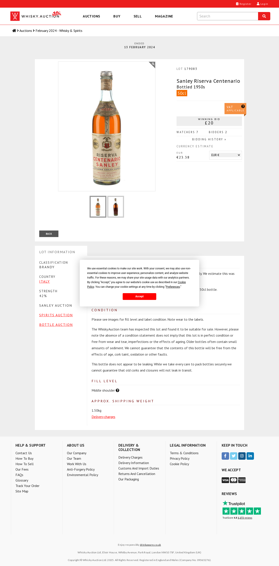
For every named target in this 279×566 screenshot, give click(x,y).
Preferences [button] (173, 286)
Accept (139, 296)
